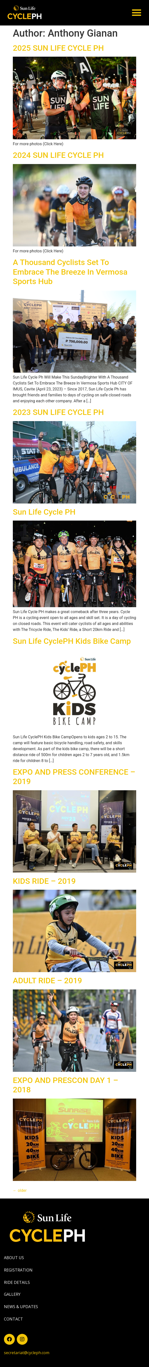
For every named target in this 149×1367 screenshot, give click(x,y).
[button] (136, 12)
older (20, 1190)
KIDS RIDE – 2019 (44, 881)
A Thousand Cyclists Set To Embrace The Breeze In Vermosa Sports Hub (70, 272)
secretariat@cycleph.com (26, 1352)
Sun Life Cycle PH (44, 512)
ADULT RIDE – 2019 (47, 980)
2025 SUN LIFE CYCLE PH (58, 48)
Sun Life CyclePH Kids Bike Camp (72, 641)
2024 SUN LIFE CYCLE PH (58, 155)
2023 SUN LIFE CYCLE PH (58, 412)
